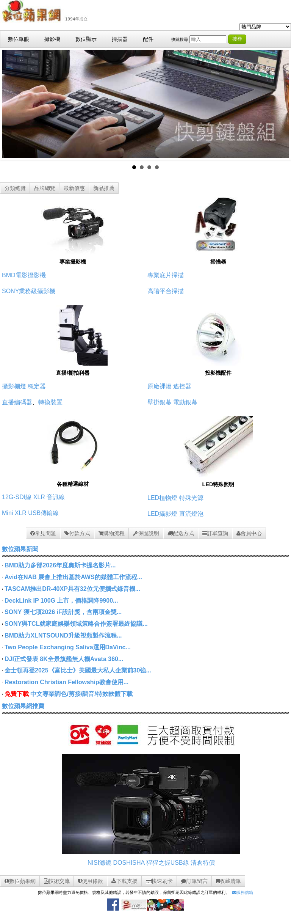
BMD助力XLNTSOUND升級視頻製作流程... (63, 635)
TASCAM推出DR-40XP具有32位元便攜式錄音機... (72, 589)
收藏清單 (228, 881)
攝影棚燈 (14, 386)
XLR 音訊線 (49, 497)
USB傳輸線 (43, 513)
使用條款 (90, 881)
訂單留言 (194, 881)
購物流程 (112, 533)
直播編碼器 (17, 402)
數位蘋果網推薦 (23, 706)
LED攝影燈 (162, 513)
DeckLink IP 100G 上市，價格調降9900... (61, 600)
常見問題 (43, 533)
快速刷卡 (159, 881)
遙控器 (182, 386)
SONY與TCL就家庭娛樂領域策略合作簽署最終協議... (76, 623)
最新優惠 (74, 188)
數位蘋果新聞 (20, 549)
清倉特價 (203, 862)
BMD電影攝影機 (24, 275)
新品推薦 (103, 188)
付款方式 (77, 533)
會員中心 (249, 533)
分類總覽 (15, 188)
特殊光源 (191, 498)
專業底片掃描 (165, 275)
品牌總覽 (44, 188)
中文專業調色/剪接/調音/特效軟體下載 (81, 694)
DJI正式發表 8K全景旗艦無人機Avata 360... (64, 659)
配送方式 (180, 533)
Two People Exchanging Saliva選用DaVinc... (68, 647)
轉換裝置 (50, 402)
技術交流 (57, 881)
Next (279, 104)
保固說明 (146, 533)
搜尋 (237, 39)
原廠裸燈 (159, 386)
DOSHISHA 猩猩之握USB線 (151, 862)
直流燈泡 (191, 513)
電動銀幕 (185, 402)
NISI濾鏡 (99, 862)
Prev (12, 104)
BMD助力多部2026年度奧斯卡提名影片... (60, 565)
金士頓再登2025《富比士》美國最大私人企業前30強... (78, 670)
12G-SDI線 (16, 497)
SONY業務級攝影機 (28, 291)
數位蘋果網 (20, 881)
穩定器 (37, 386)
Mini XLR (14, 513)
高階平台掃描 (165, 291)
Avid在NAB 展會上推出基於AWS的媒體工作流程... (73, 577)
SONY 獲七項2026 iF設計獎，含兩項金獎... (63, 612)
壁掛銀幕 (159, 402)
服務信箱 (242, 892)
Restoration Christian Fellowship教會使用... (66, 682)
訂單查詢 (215, 533)
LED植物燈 (162, 498)
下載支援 (124, 881)
